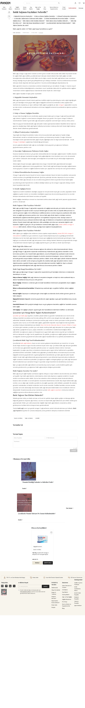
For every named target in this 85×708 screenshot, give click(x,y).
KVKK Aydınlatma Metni (78, 638)
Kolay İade (55, 649)
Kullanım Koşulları (77, 647)
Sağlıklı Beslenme (17, 8)
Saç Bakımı (31, 8)
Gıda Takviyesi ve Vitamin (67, 631)
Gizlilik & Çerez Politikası (77, 632)
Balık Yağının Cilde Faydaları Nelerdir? (36, 31)
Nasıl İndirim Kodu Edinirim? (56, 646)
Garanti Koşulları (77, 651)
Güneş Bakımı (24, 8)
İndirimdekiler (72, 8)
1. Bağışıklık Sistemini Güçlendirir (20, 24)
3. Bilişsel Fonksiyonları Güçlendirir (21, 26)
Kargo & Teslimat (54, 638)
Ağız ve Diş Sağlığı (38, 8)
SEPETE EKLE (76, 54)
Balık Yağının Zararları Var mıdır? (21, 38)
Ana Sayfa (17, 14)
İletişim (54, 652)
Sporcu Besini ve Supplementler (54, 8)
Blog (23, 14)
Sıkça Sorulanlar (56, 634)
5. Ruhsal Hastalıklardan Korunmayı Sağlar (39, 29)
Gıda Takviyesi (4, 8)
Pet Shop (45, 8)
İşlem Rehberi (78, 654)
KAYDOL (46, 631)
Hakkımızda (55, 632)
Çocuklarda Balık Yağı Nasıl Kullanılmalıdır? (41, 35)
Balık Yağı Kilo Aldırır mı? (40, 33)
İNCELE (66, 54)
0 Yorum (39, 45)
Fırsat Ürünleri (64, 8)
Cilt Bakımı (10, 8)
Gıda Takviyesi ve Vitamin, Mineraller (35, 14)
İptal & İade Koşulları (78, 643)
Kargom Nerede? (54, 642)
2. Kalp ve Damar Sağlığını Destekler (43, 24)
